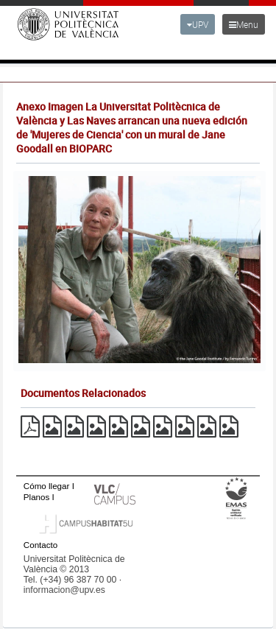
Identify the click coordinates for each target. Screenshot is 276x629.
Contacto (40, 544)
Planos (37, 497)
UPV (197, 24)
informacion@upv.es (64, 590)
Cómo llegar (47, 486)
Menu (243, 24)
